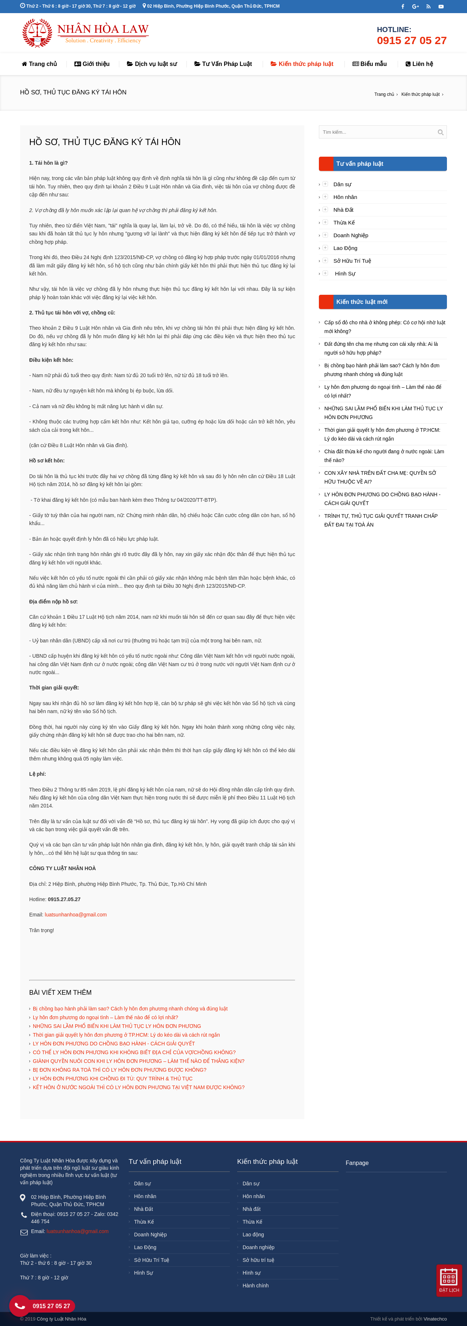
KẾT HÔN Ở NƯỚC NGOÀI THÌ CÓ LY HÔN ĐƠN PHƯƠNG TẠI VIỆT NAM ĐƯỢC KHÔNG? (139, 1087)
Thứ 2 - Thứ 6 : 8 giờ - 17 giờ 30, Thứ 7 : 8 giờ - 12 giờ (77, 6)
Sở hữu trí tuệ (258, 1260)
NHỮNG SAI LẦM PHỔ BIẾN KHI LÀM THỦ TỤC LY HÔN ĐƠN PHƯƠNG (117, 1026)
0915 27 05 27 (412, 40)
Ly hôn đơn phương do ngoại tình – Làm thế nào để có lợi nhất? (105, 1017)
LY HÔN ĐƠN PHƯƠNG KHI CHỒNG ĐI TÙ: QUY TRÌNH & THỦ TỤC (113, 1078)
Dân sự (342, 184)
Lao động (253, 1234)
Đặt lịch (449, 1290)
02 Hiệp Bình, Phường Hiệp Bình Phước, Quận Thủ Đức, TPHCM (211, 6)
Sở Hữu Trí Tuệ (352, 261)
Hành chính (256, 1285)
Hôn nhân (345, 197)
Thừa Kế (344, 222)
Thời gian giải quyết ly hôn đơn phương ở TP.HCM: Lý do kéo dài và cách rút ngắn (126, 1035)
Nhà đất (251, 1209)
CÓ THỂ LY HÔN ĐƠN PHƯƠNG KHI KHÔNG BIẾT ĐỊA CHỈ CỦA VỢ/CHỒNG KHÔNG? (134, 1052)
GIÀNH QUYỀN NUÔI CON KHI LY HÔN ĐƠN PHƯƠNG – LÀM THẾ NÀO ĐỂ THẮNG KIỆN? (138, 1061)
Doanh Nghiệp (350, 235)
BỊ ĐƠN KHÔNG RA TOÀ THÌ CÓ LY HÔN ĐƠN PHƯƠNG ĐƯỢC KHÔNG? (120, 1070)
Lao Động (345, 248)
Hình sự (251, 1273)
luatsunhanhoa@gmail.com (76, 915)
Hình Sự (344, 273)
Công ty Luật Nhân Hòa (61, 1319)
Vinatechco (435, 1319)
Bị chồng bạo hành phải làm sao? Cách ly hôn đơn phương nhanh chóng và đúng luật (130, 1009)
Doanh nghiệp (258, 1247)
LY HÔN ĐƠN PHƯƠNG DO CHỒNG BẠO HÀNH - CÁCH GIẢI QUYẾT (114, 1044)
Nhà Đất (343, 210)
